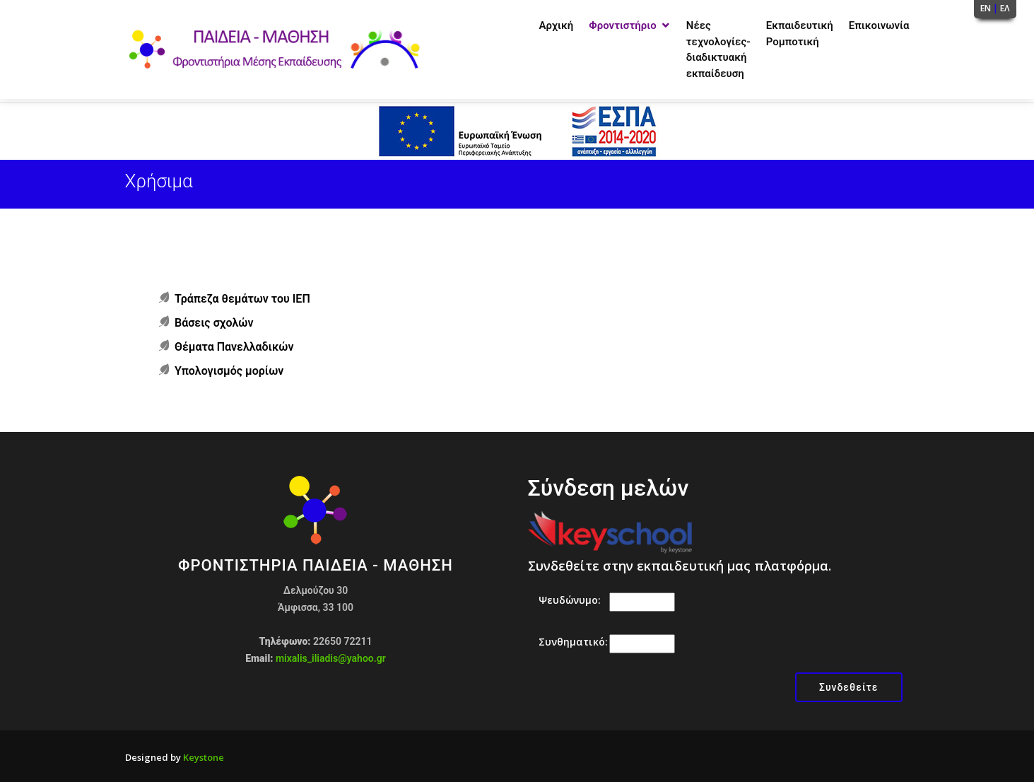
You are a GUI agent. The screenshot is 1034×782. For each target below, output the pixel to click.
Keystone (203, 757)
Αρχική (556, 25)
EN (985, 8)
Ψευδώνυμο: (570, 600)
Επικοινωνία (879, 25)
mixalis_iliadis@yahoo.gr (331, 658)
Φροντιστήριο (622, 25)
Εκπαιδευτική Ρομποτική (799, 33)
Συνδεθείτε (849, 687)
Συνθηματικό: (573, 641)
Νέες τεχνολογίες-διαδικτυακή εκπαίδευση (718, 49)
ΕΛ (1005, 8)
